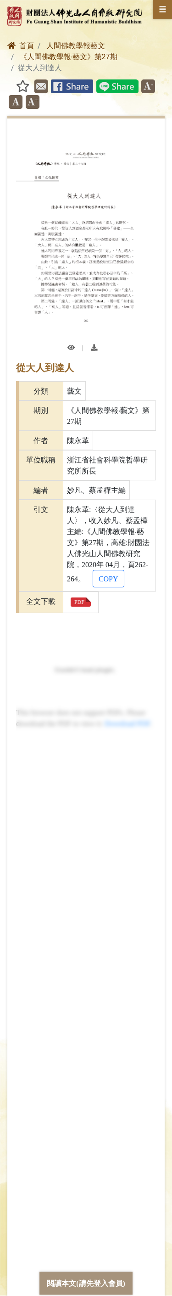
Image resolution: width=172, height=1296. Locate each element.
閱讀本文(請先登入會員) (86, 1283)
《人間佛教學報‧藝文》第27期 (68, 56)
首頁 (20, 45)
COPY (108, 578)
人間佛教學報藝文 (75, 45)
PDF (79, 602)
